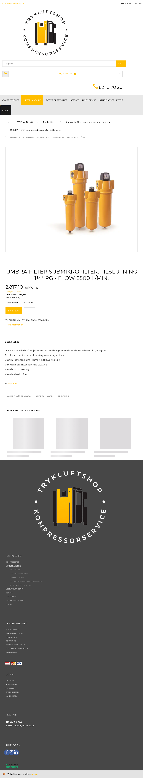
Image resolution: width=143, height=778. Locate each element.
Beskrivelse (12, 342)
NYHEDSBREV (11, 652)
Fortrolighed (12, 629)
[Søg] (121, 63)
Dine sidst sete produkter (23, 410)
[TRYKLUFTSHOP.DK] (45, 32)
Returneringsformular (13, 4)
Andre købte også (19, 396)
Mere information (14, 324)
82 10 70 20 (110, 87)
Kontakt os (11, 641)
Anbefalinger (44, 396)
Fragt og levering (14, 633)
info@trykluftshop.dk (23, 725)
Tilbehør (63, 396)
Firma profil (11, 637)
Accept (34, 774)
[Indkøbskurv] (62, 73)
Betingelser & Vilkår (15, 645)
